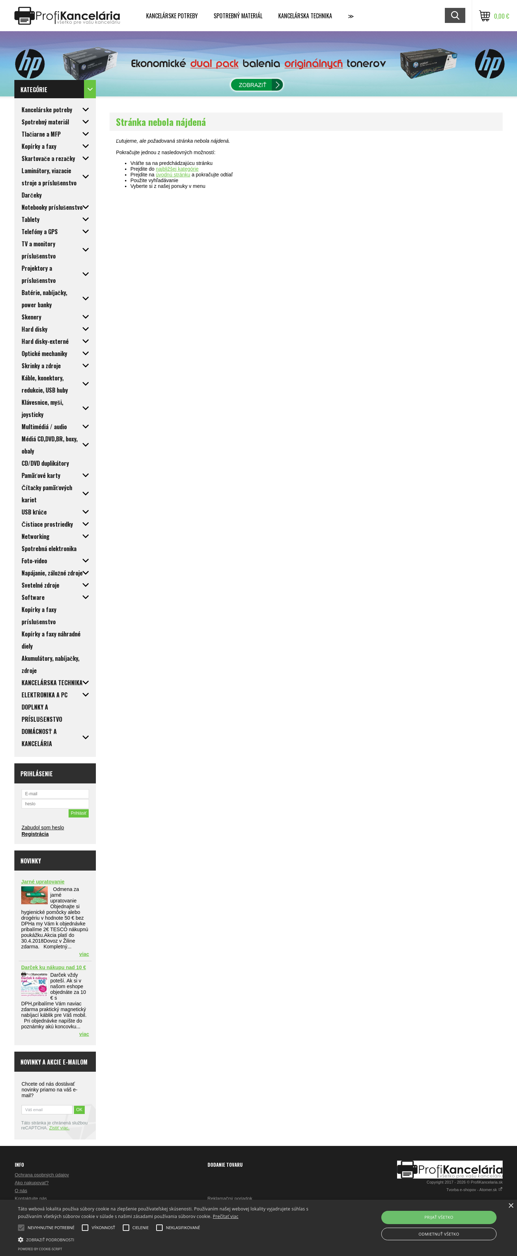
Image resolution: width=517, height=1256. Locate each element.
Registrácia (35, 834)
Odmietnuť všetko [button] (439, 1234)
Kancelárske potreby (172, 15)
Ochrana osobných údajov (42, 1174)
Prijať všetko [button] (438, 1217)
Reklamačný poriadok (230, 1198)
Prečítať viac (225, 1216)
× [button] (510, 1206)
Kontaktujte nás (31, 1198)
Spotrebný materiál (238, 15)
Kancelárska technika (305, 15)
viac (84, 954)
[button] (174, 1239)
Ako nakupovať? (32, 1182)
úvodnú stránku (173, 174)
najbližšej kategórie (177, 169)
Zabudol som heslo (43, 827)
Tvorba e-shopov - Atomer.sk (474, 1190)
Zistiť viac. (59, 1128)
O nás (21, 1190)
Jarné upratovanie (43, 882)
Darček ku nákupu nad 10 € (53, 967)
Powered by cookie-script (40, 1249)
